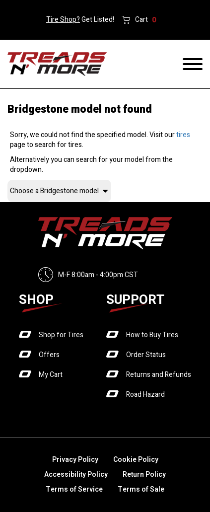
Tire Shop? (63, 19)
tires (183, 135)
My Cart (51, 374)
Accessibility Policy (76, 474)
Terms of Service (74, 489)
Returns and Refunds (158, 374)
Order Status (146, 355)
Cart (145, 20)
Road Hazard (145, 394)
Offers (49, 355)
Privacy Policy (75, 459)
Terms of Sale (141, 489)
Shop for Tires (61, 335)
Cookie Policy (135, 459)
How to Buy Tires (152, 335)
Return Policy (144, 474)
